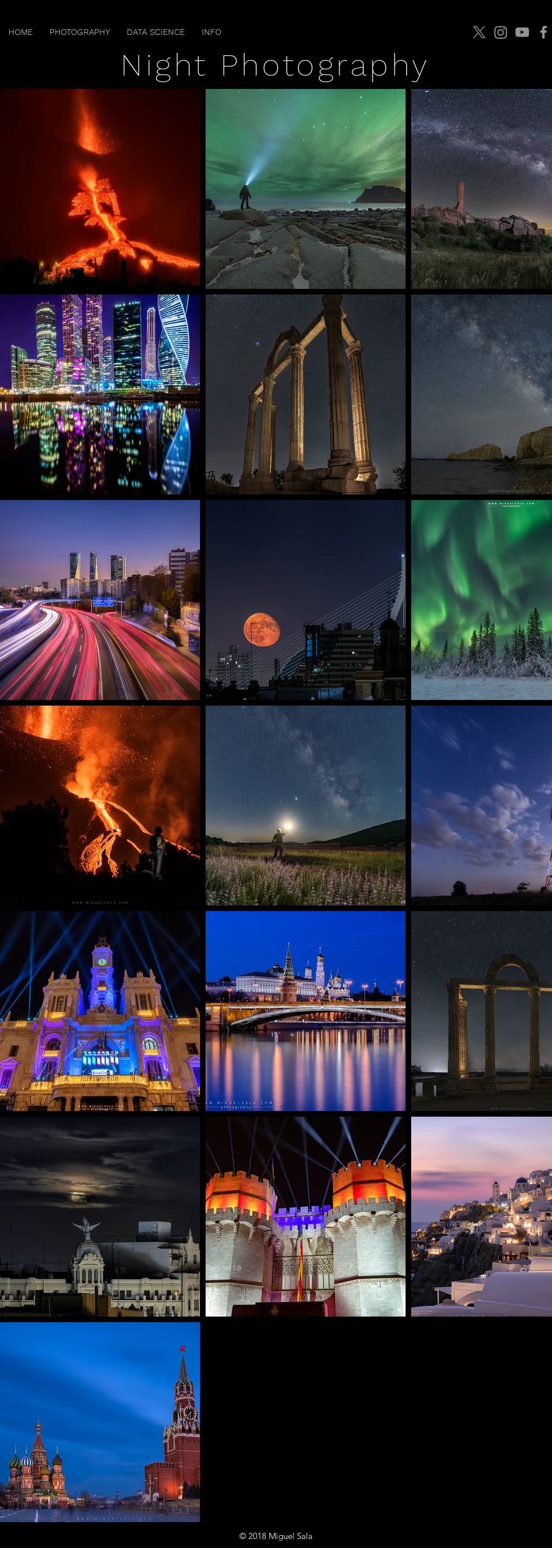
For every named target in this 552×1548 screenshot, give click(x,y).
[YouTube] (522, 32)
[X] (479, 32)
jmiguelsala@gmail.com (498, 1536)
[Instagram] (500, 32)
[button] (79, 32)
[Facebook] (543, 32)
